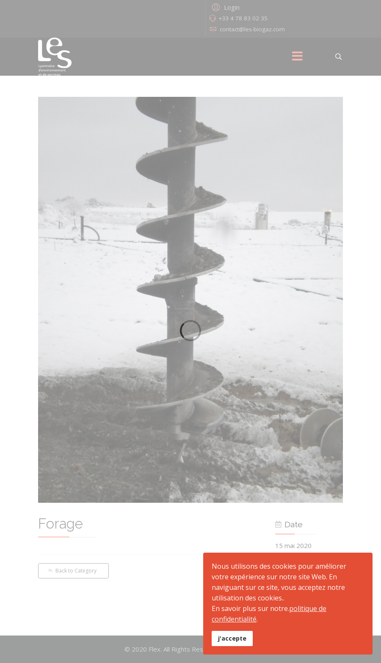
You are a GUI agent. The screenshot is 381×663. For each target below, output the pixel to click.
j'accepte (232, 638)
